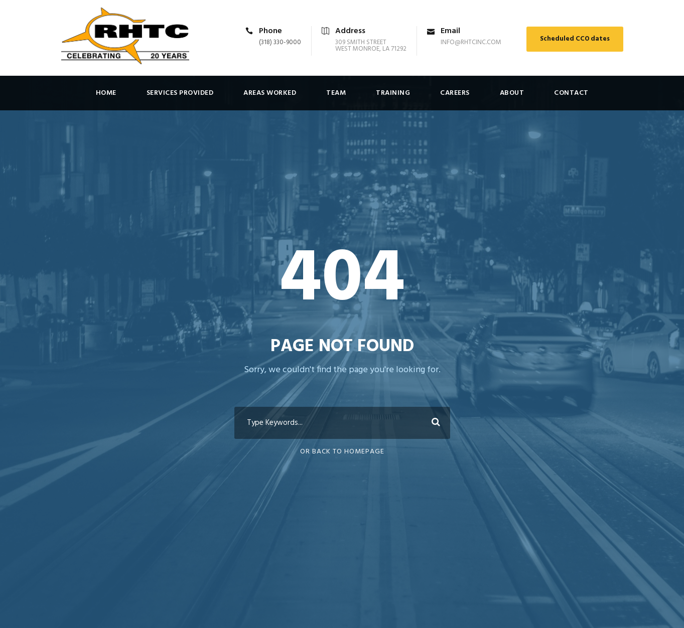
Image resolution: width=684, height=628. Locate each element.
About (512, 93)
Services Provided (180, 93)
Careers (455, 93)
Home (106, 93)
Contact (571, 93)
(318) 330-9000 (280, 42)
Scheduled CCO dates (575, 39)
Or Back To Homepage (342, 451)
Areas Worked (269, 93)
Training (393, 93)
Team (336, 93)
